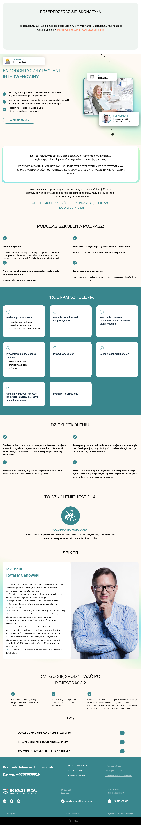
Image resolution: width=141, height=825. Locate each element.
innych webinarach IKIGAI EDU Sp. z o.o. (80, 29)
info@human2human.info (79, 801)
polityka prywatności (113, 766)
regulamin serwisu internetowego (118, 775)
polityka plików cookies (114, 771)
